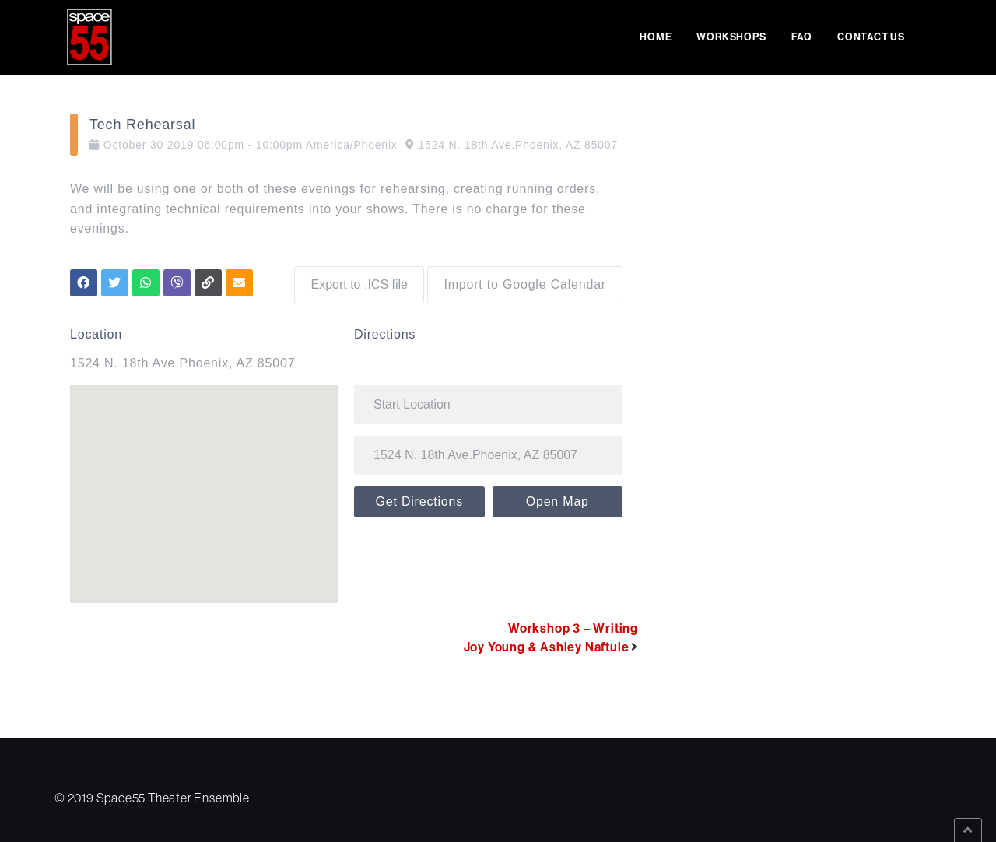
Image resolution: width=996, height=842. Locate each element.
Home (656, 36)
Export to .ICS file (355, 280)
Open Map (557, 497)
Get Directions (419, 497)
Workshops (731, 36)
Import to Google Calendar (525, 280)
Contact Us (871, 36)
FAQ (801, 36)
